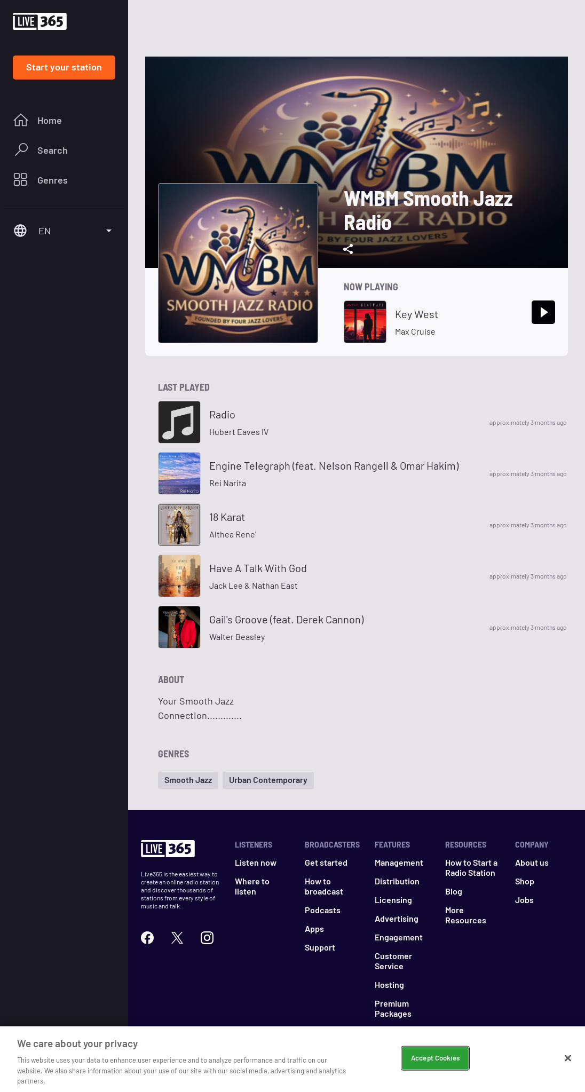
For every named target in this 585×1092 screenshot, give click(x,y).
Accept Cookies (435, 1058)
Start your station (64, 67)
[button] (188, 780)
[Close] (568, 1059)
